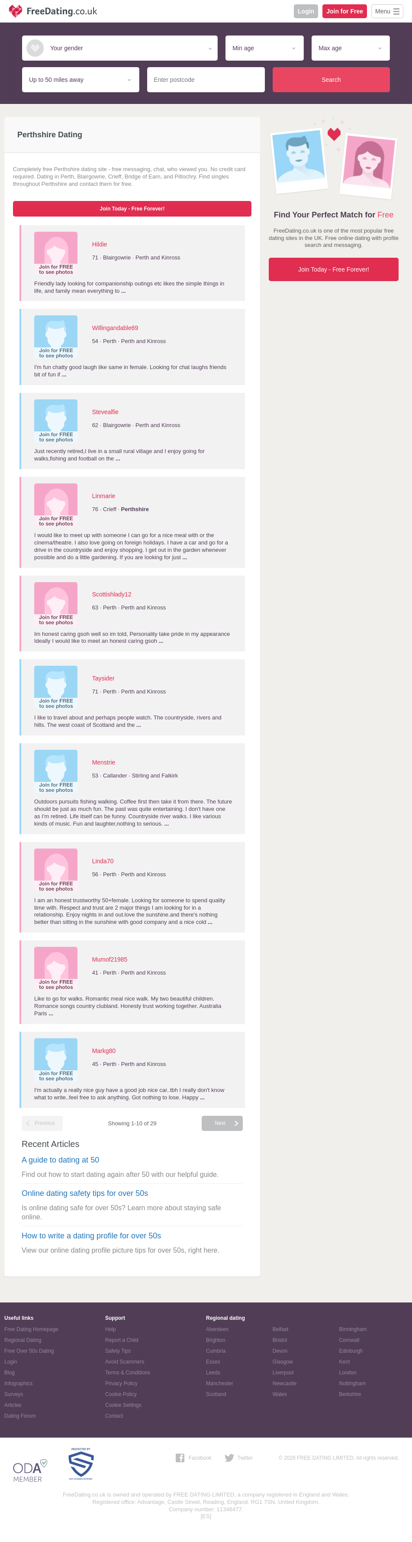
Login (306, 11)
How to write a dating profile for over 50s (91, 1235)
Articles (12, 1405)
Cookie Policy (121, 1394)
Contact (114, 1416)
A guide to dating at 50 (60, 1160)
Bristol (280, 1340)
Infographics (18, 1383)
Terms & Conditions (127, 1373)
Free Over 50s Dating (29, 1351)
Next (220, 1123)
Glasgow (283, 1362)
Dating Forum (20, 1416)
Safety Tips (118, 1351)
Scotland (216, 1394)
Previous (45, 1123)
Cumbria (215, 1351)
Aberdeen (217, 1329)
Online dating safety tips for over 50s (85, 1193)
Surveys (13, 1394)
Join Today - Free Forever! (132, 209)
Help (110, 1329)
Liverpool (283, 1373)
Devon (280, 1351)
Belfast (281, 1329)
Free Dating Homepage (31, 1329)
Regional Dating (22, 1340)
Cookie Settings (123, 1405)
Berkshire (350, 1394)
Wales (280, 1394)
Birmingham (353, 1329)
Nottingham (352, 1383)
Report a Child (121, 1340)
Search (331, 79)
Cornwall (349, 1340)
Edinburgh (351, 1351)
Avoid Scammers (124, 1362)
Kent (344, 1362)
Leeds (213, 1373)
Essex (213, 1362)
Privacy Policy (121, 1383)
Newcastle (284, 1383)
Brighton (215, 1340)
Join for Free (344, 11)
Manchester (219, 1383)
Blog (9, 1373)
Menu (382, 11)
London (348, 1373)
